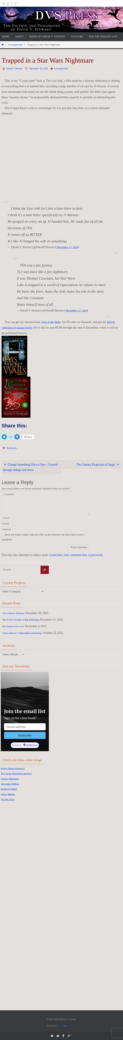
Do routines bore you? (15, 626)
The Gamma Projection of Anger (97, 464)
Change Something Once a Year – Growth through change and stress (31, 467)
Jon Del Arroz (9, 799)
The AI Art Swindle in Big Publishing (24, 619)
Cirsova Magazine (11, 778)
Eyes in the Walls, (52, 322)
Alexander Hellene (11, 784)
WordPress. (71, 1026)
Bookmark (12, 447)
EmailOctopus (31, 745)
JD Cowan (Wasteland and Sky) (19, 773)
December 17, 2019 (68, 247)
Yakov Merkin (9, 794)
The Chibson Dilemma (15, 613)
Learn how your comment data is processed (76, 555)
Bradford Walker (10, 789)
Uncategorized (15, 44)
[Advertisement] (13, 855)
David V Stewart (15, 68)
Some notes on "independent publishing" (25, 633)
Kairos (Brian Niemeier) (15, 768)
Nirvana (60, 1026)
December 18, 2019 (41, 68)
